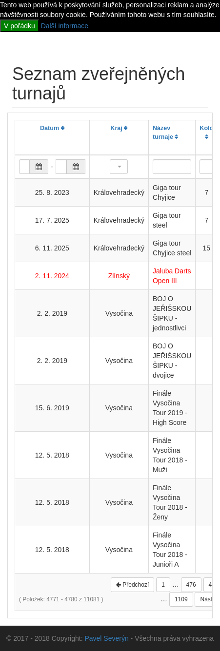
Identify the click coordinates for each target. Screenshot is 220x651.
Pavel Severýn (106, 638)
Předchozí (132, 584)
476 (191, 584)
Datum (52, 128)
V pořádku (19, 26)
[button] (119, 166)
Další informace (64, 26)
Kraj (118, 128)
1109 (181, 599)
